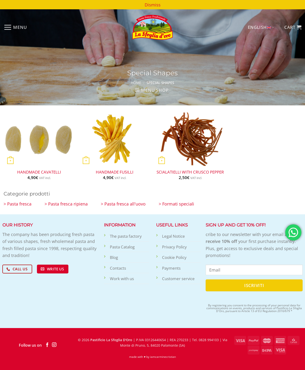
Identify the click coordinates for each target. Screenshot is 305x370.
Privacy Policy (174, 247)
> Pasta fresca (17, 204)
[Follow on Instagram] (54, 345)
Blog (114, 257)
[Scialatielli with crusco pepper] (190, 139)
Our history (17, 225)
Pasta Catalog (122, 247)
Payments (171, 268)
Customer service (178, 278)
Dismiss (153, 5)
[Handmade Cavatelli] (39, 139)
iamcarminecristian (163, 357)
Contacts (118, 268)
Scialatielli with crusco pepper (190, 172)
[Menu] (15, 27)
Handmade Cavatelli (39, 172)
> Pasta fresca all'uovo (123, 204)
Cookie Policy (174, 257)
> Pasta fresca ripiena (66, 204)
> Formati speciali (176, 204)
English (261, 27)
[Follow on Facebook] (47, 345)
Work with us (122, 278)
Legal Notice (173, 236)
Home (136, 82)
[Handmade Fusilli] (114, 139)
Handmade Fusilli (114, 172)
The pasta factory (126, 236)
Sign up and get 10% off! (236, 225)
